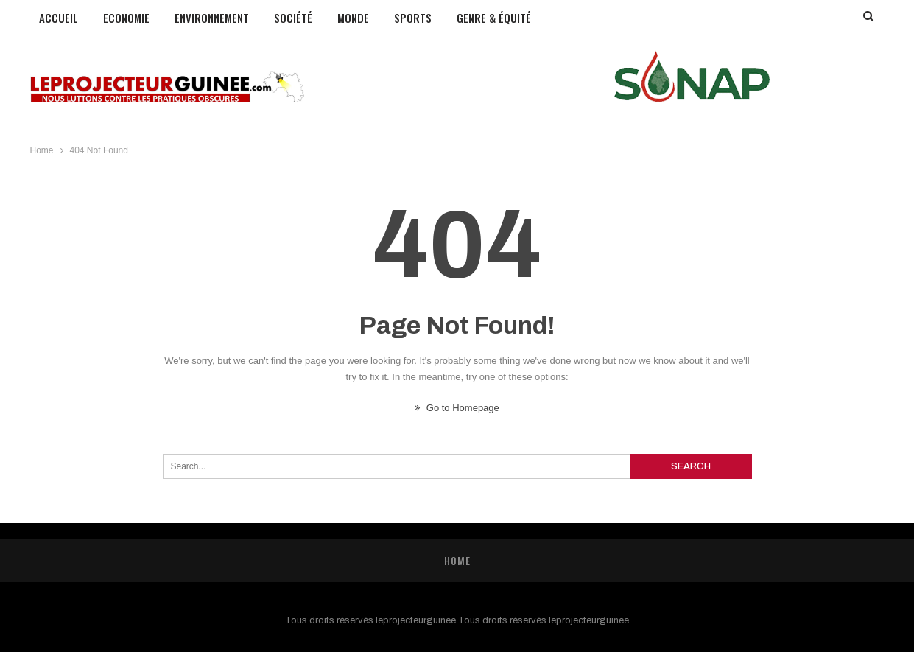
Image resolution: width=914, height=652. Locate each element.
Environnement (212, 18)
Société (293, 18)
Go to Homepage (457, 407)
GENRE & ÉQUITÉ (494, 18)
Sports (413, 18)
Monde (353, 18)
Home (457, 560)
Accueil (58, 18)
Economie (126, 18)
